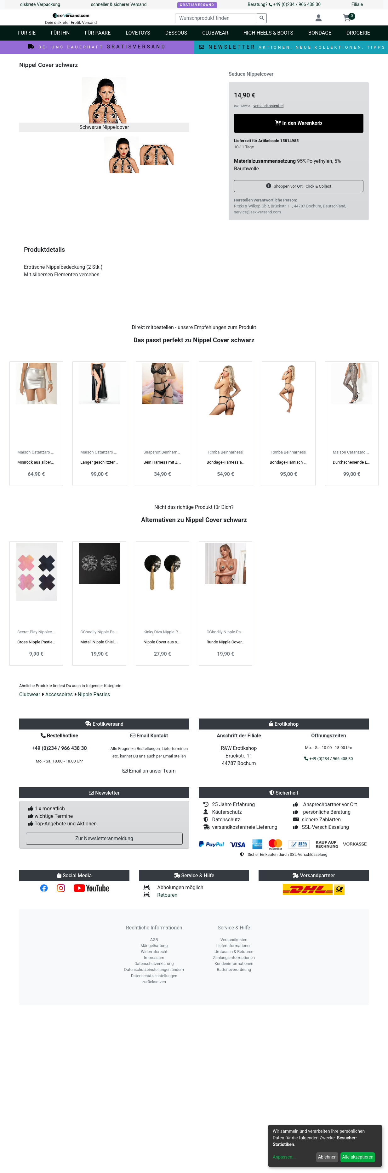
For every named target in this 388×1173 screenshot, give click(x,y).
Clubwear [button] (215, 33)
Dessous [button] (176, 33)
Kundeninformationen (233, 963)
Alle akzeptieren (358, 1156)
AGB (154, 939)
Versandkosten (233, 939)
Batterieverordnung (234, 969)
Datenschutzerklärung (154, 963)
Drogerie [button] (358, 33)
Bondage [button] (319, 33)
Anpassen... (284, 1156)
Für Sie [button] (27, 33)
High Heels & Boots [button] (268, 33)
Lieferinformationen (234, 945)
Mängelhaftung (154, 945)
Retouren (167, 895)
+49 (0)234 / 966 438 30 (59, 748)
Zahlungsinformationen (234, 957)
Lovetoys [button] (138, 33)
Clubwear (29, 694)
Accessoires (59, 694)
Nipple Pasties (94, 694)
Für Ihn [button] (60, 33)
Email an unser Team (149, 771)
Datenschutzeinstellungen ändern (154, 969)
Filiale (357, 4)
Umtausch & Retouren (234, 951)
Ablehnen (327, 1156)
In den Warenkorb (298, 123)
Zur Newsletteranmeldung (104, 838)
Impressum (154, 957)
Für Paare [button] (98, 33)
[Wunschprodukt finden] (216, 18)
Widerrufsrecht (154, 951)
